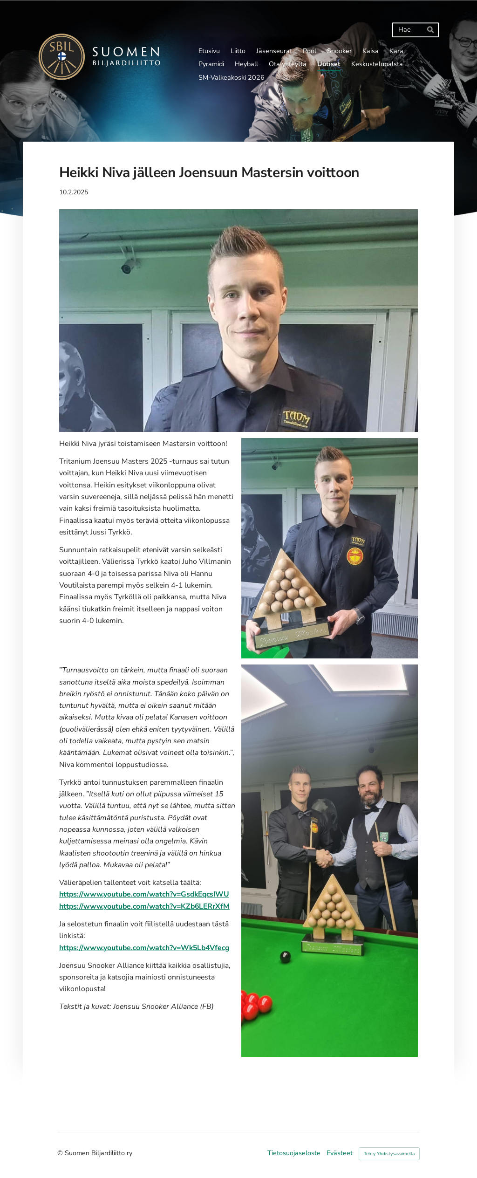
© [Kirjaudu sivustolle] (61, 1153)
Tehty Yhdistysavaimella (389, 1154)
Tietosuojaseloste (293, 1153)
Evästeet (340, 1153)
